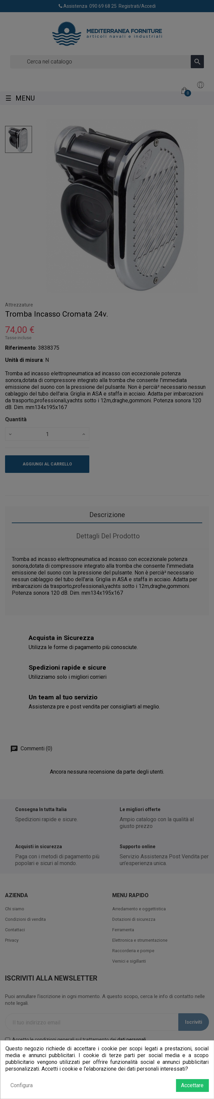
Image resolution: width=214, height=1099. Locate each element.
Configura (21, 1085)
